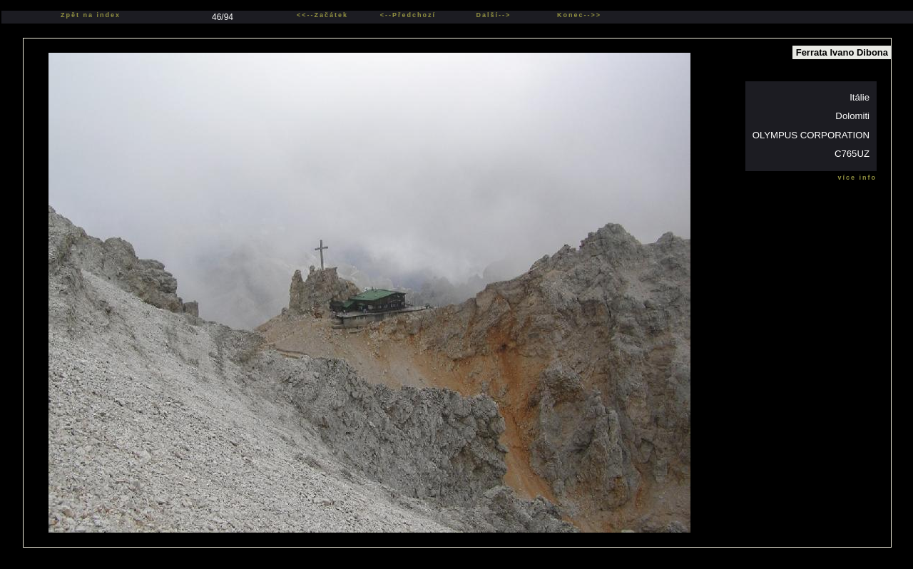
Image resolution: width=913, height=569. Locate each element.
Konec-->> (579, 15)
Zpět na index (91, 15)
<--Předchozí (408, 15)
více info (857, 177)
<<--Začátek (322, 15)
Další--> (493, 15)
